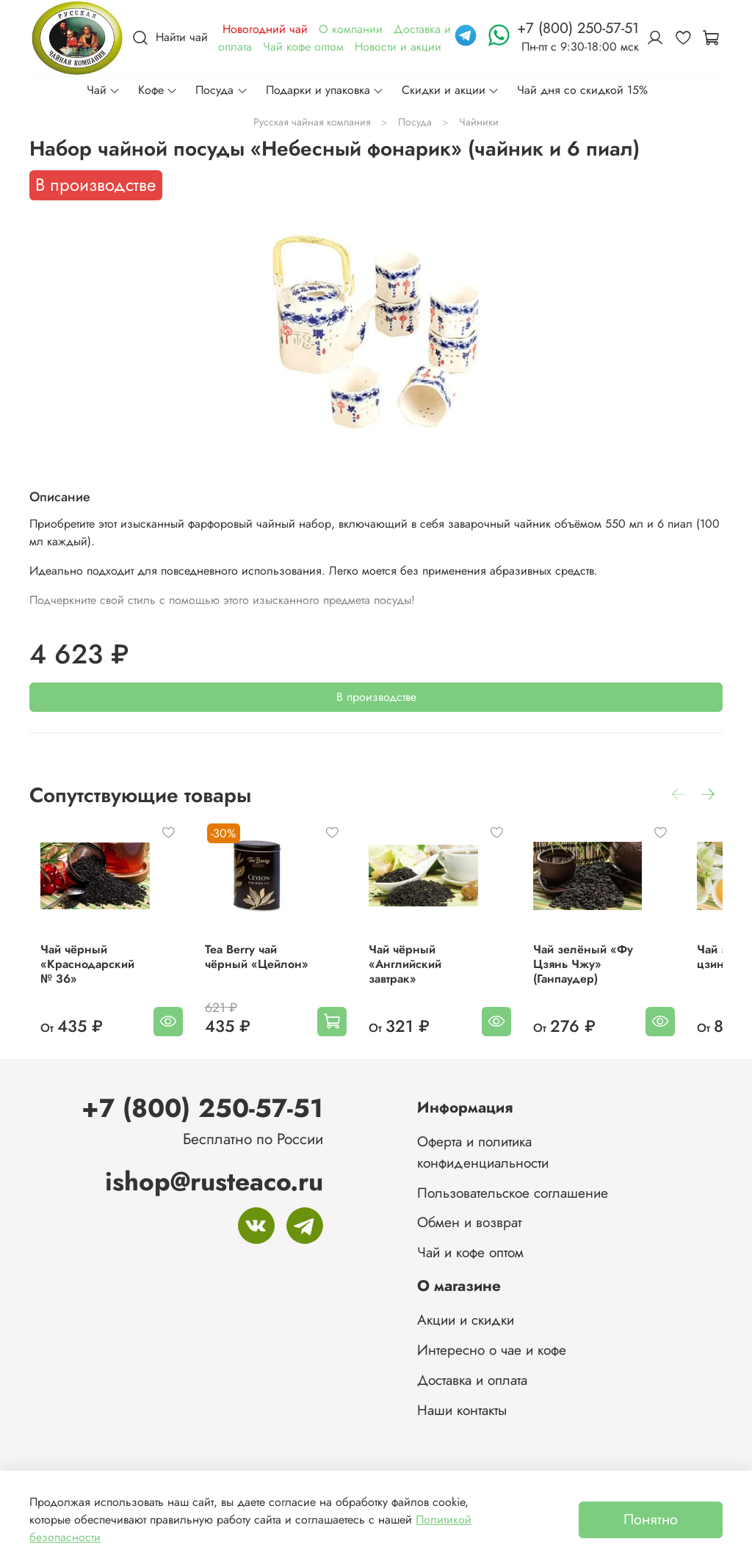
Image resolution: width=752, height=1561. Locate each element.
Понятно (650, 1519)
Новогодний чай (265, 29)
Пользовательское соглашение (512, 1192)
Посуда (221, 89)
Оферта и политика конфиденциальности (483, 1152)
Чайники (479, 121)
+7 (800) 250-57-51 (202, 1108)
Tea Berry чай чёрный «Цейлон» (268, 971)
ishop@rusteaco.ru (214, 1181)
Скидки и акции (450, 89)
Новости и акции (398, 46)
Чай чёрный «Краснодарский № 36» (84, 979)
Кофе (158, 89)
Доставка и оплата (472, 1379)
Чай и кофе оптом (470, 1252)
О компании (351, 29)
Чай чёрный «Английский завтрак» (423, 979)
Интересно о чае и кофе (491, 1349)
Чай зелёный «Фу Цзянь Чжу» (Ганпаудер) (616, 979)
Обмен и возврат (469, 1222)
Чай (103, 89)
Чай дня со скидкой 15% (582, 89)
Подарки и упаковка (325, 89)
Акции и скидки (465, 1319)
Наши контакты (462, 1410)
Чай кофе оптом (303, 46)
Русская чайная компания (312, 121)
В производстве (376, 696)
